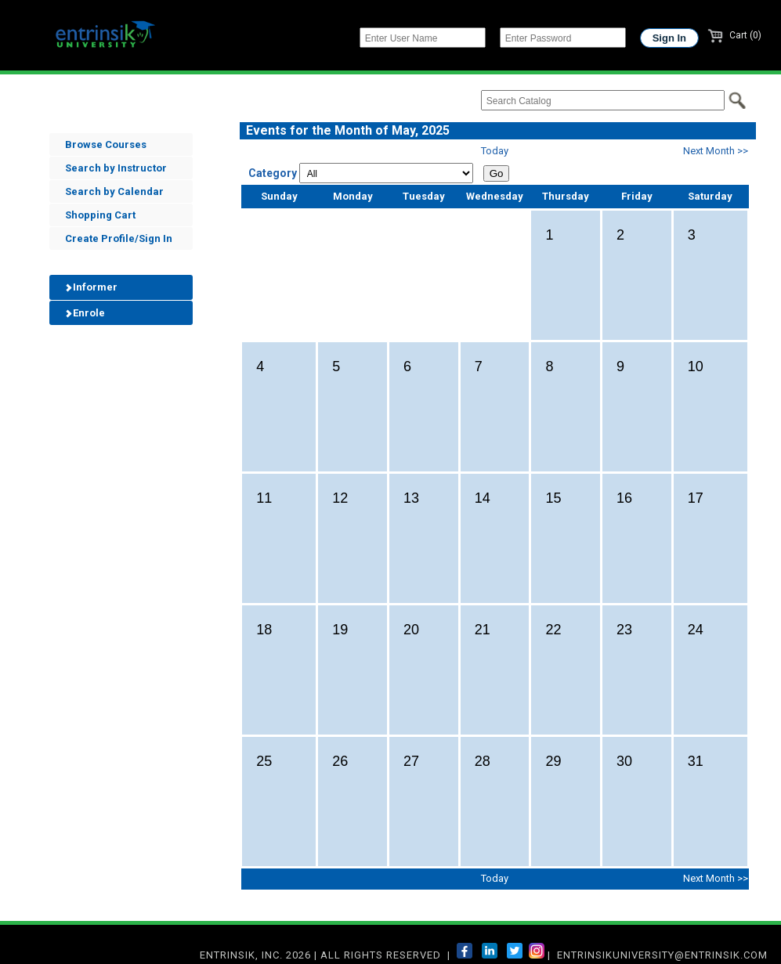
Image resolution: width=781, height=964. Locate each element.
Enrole (83, 313)
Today (494, 151)
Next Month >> (715, 151)
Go (497, 173)
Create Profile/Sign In (118, 238)
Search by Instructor (116, 168)
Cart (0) (734, 35)
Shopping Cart (100, 215)
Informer (90, 287)
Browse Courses (105, 144)
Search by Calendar (114, 191)
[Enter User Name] (423, 37)
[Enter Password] (563, 37)
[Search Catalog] (603, 100)
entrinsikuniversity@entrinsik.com (662, 955)
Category (272, 173)
